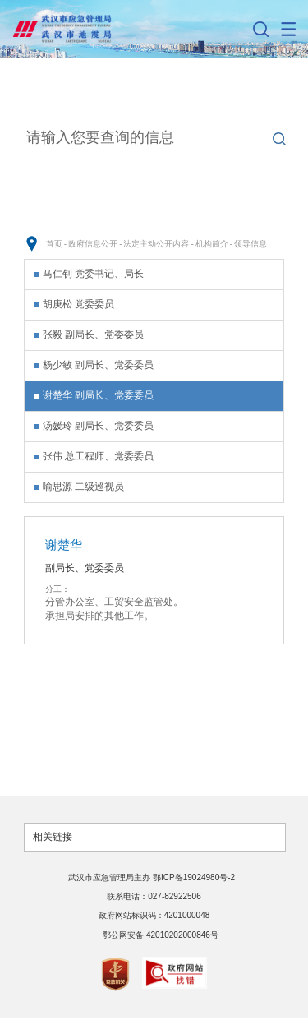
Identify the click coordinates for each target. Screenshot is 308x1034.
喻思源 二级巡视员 (83, 486)
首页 (54, 243)
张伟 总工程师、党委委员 (98, 456)
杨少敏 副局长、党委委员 (98, 365)
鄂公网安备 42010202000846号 (160, 934)
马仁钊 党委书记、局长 (93, 273)
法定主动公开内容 (156, 243)
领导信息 (250, 243)
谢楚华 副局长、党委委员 (98, 395)
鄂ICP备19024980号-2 (195, 877)
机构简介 (211, 243)
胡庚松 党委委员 (78, 304)
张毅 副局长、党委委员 (93, 334)
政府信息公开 (92, 243)
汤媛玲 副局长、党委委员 (98, 426)
